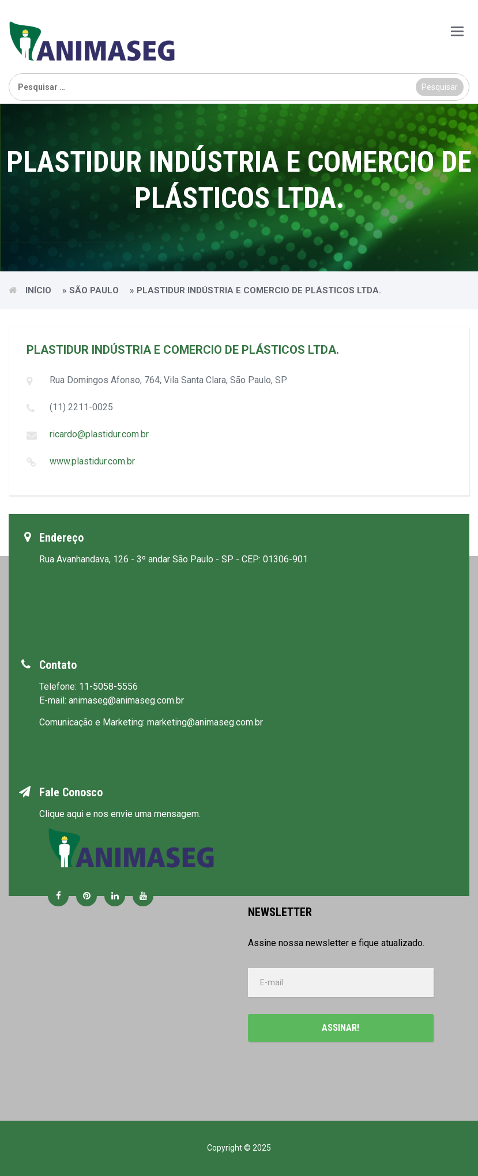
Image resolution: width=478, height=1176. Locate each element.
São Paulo (94, 290)
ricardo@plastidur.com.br (99, 434)
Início (38, 290)
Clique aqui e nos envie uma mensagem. (120, 813)
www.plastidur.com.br (92, 461)
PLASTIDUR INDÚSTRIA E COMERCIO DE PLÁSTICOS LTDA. (183, 350)
